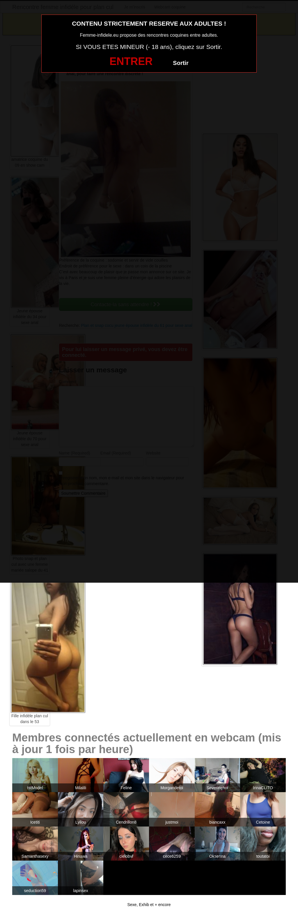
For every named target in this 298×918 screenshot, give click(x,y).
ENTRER (130, 61)
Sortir (180, 63)
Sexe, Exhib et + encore (149, 904)
